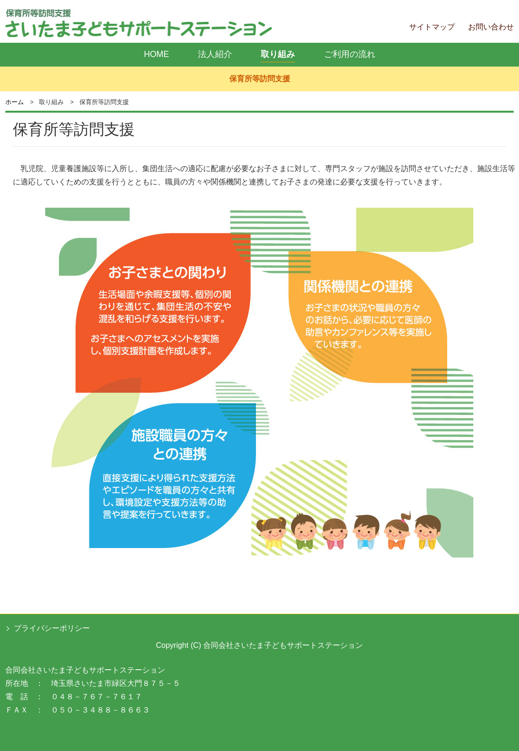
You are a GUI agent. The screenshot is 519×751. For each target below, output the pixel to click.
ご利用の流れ (349, 54)
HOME (156, 54)
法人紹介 (215, 54)
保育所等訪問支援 (259, 79)
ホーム (14, 102)
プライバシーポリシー (52, 628)
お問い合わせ (491, 27)
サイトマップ (432, 27)
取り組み (278, 54)
